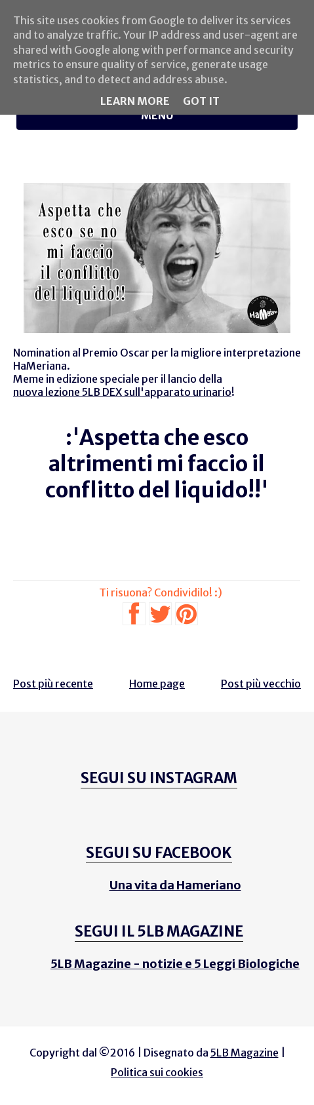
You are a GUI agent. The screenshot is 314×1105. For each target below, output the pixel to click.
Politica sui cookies (157, 1072)
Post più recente (53, 683)
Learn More (135, 100)
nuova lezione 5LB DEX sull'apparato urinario (122, 391)
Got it (201, 100)
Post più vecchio (261, 683)
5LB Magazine (244, 1052)
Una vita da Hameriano (175, 885)
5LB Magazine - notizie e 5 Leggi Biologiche (175, 963)
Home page (157, 683)
